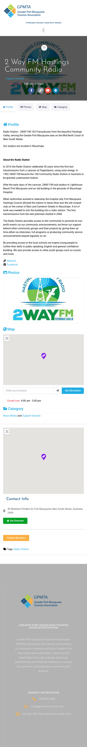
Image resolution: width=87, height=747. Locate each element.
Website (11, 260)
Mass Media (10, 415)
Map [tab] (43, 107)
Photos (11, 272)
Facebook (12, 264)
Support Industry (15, 78)
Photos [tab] (25, 107)
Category (13, 409)
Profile (11, 124)
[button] (43, 30)
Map (9, 329)
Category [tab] (60, 107)
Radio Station (21, 549)
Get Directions (73, 390)
